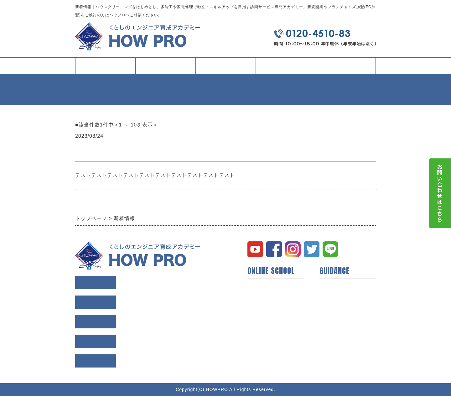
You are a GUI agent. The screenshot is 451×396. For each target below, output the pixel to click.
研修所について (265, 325)
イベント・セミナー (270, 335)
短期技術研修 (262, 305)
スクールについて (165, 68)
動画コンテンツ (265, 315)
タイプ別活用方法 (225, 68)
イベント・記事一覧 (285, 66)
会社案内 (346, 68)
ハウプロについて (267, 285)
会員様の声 (332, 295)
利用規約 (329, 315)
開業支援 (257, 295)
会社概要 (329, 305)
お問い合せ (332, 335)
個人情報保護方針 (339, 325)
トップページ (105, 66)
